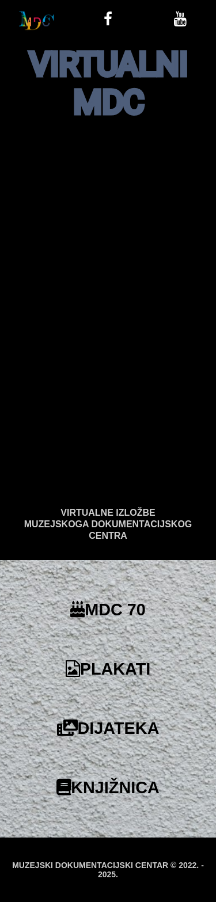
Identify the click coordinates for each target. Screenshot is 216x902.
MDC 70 (108, 609)
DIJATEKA (108, 728)
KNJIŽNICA (108, 787)
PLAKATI (108, 669)
